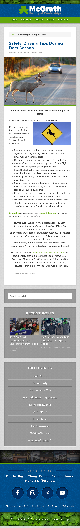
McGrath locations (48, 213)
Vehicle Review (40, 433)
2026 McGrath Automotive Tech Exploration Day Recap (24, 340)
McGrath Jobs (68, 507)
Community (40, 383)
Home (13, 35)
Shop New (10, 507)
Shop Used (23, 507)
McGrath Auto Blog (40, 10)
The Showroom (40, 426)
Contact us (14, 213)
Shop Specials (38, 507)
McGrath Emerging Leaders (40, 397)
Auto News (40, 376)
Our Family (40, 411)
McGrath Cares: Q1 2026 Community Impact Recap (55, 340)
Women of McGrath (40, 440)
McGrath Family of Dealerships (49, 252)
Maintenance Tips (40, 390)
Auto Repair (53, 507)
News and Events (27, 274)
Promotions (40, 419)
